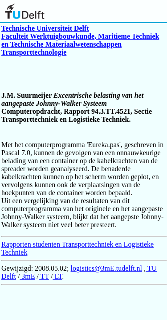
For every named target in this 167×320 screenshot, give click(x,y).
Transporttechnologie (33, 52)
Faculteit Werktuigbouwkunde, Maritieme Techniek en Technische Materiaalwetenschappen (80, 40)
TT (44, 276)
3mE (27, 276)
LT (57, 276)
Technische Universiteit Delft (45, 28)
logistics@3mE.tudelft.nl (107, 268)
